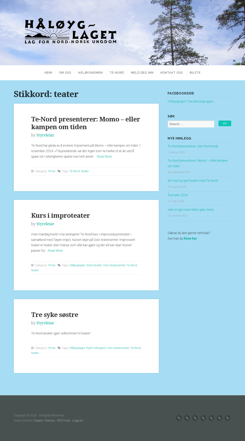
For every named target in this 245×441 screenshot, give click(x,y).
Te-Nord (74, 171)
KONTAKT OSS (171, 72)
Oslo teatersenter (114, 265)
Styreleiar (45, 135)
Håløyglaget (77, 265)
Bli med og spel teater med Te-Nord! (193, 180)
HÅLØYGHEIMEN (90, 72)
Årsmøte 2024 (178, 195)
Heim (48, 72)
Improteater (94, 265)
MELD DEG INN (142, 72)
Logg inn (77, 420)
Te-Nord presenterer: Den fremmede (193, 146)
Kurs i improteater (60, 215)
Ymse (51, 171)
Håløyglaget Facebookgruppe (190, 101)
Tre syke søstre (54, 314)
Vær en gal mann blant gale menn (191, 209)
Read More (104, 156)
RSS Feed (63, 420)
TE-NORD (117, 72)
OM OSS (65, 72)
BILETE (195, 72)
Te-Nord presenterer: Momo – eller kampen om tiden (85, 123)
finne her (190, 238)
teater (85, 171)
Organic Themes (44, 420)
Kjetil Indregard (96, 348)
